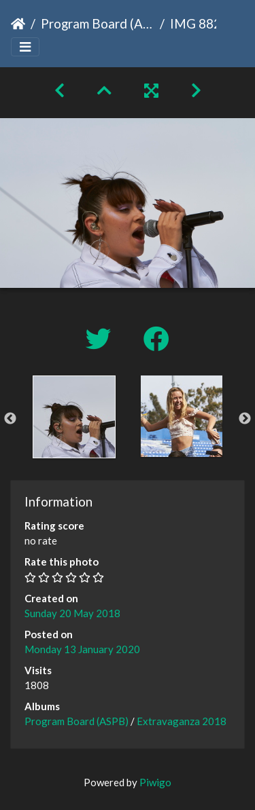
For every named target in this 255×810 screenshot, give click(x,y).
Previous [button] (10, 419)
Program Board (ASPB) (97, 23)
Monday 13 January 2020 (82, 649)
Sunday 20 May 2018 (72, 613)
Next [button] (245, 419)
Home (18, 23)
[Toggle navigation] (25, 47)
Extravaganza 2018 (181, 721)
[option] (74, 416)
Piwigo (155, 782)
